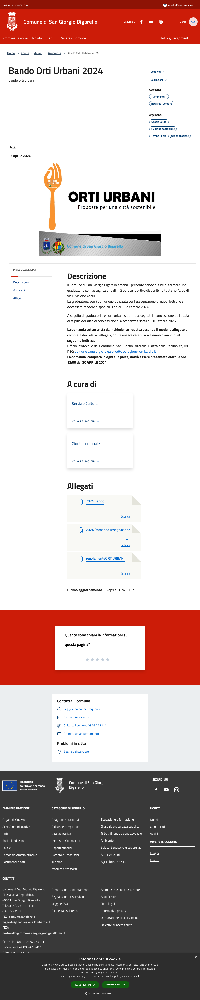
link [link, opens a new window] (138, 976)
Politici (6, 847)
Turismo (57, 861)
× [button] (195, 957)
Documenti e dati (13, 861)
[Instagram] (158, 21)
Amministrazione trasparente (120, 889)
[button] (100, 993)
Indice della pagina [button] (24, 270)
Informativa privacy (114, 910)
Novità (25, 53)
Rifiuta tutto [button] (115, 984)
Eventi (154, 860)
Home (11, 53)
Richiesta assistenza (65, 910)
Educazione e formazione (117, 819)
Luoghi (154, 853)
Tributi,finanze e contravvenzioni (122, 833)
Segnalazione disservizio (68, 896)
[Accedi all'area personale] (178, 5)
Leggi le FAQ (60, 903)
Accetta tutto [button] (85, 984)
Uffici (5, 833)
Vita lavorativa (61, 833)
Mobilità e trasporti (64, 868)
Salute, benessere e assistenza (121, 847)
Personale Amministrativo (19, 854)
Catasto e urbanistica (66, 854)
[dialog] (100, 976)
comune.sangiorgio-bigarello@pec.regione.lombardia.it (115, 351)
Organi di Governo (14, 819)
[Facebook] (139, 21)
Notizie (154, 819)
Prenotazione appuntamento (70, 889)
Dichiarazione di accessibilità (120, 917)
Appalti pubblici (62, 847)
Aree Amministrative (16, 826)
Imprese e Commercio (66, 840)
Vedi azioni (159, 80)
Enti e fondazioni (13, 840)
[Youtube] (148, 21)
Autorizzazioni (110, 854)
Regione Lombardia (15, 5)
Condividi (159, 71)
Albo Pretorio (109, 896)
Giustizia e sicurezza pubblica (120, 826)
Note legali (108, 903)
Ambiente (54, 53)
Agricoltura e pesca (113, 861)
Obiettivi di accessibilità (116, 924)
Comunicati (157, 826)
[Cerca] (193, 21)
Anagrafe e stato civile (66, 819)
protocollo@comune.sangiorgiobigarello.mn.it (33, 933)
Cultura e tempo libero (66, 826)
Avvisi (38, 53)
